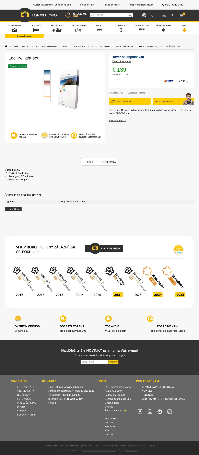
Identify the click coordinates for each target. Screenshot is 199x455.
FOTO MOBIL (24, 399)
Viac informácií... (117, 120)
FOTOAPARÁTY (25, 387)
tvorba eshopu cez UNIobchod (94, 451)
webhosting (111, 451)
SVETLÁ (22, 410)
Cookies (109, 406)
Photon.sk (109, 430)
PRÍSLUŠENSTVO (26, 403)
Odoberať (113, 362)
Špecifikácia (109, 162)
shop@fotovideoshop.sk (69, 387)
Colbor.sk (109, 422)
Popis (90, 162)
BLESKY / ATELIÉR (27, 414)
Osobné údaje (112, 403)
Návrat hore (13, 209)
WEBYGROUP (131, 451)
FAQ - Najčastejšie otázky (118, 387)
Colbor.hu (109, 434)
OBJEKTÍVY (23, 395)
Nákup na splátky (113, 391)
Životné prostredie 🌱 (116, 410)
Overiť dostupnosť (122, 61)
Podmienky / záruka (115, 395)
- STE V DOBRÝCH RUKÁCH (164, 399)
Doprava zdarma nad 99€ (118, 399)
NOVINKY (147, 391)
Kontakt (52, 403)
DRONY (21, 406)
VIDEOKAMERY (25, 391)
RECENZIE (148, 395)
